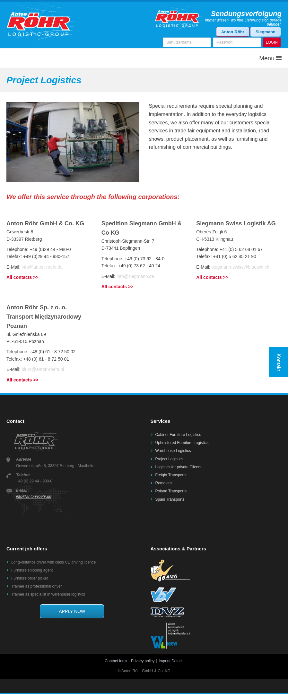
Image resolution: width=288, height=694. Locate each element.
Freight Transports (171, 474)
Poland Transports (171, 490)
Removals (163, 482)
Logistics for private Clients (178, 466)
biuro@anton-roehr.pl (43, 368)
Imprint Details (171, 660)
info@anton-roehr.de (42, 266)
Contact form (116, 660)
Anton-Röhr (232, 31)
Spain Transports (170, 498)
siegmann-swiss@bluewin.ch (240, 266)
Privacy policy (142, 660)
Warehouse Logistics (173, 449)
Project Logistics (169, 458)
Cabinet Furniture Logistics (178, 433)
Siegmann (265, 31)
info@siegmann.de (135, 275)
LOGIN (272, 42)
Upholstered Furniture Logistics (182, 441)
